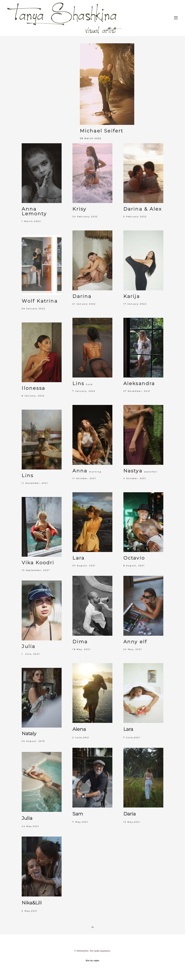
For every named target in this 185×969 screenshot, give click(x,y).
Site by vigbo (92, 961)
